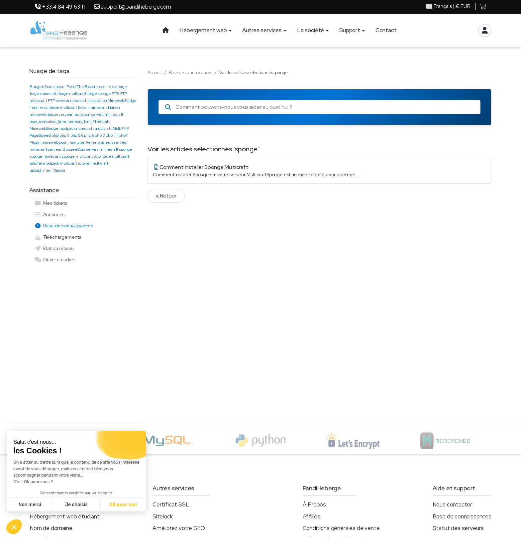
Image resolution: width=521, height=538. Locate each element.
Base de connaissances (64, 226)
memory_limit (79, 121)
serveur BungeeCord (66, 149)
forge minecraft (43, 93)
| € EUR (448, 6)
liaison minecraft (92, 107)
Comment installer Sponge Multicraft (319, 171)
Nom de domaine (51, 528)
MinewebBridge (44, 128)
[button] (14, 527)
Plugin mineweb (44, 142)
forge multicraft (72, 93)
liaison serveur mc (63, 114)
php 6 (89, 135)
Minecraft (101, 121)
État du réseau (54, 248)
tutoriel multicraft (93, 163)
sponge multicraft (77, 156)
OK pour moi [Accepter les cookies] (123, 504)
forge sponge (99, 93)
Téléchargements (58, 237)
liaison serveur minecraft (101, 114)
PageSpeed (40, 135)
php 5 (64, 135)
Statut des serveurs (458, 528)
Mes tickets (51, 203)
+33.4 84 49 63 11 (60, 6)
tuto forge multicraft (111, 156)
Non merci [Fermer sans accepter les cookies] (29, 504)
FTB (115, 93)
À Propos (314, 504)
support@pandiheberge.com (132, 6)
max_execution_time (48, 121)
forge (122, 86)
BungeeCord (41, 86)
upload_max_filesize (47, 170)
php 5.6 (76, 135)
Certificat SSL (171, 504)
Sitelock (163, 516)
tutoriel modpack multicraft (53, 163)
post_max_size (72, 142)
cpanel (59, 86)
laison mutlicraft (63, 107)
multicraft (103, 128)
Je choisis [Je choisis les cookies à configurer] (76, 504)
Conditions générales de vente (341, 528)
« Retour (166, 195)
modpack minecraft (76, 128)
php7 (123, 135)
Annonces (49, 214)
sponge (125, 149)
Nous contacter (452, 504)
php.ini (112, 135)
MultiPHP (121, 128)
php (55, 135)
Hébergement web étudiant (65, 516)
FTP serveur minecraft (67, 100)
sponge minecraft (45, 156)
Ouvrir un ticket (55, 260)
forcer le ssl (106, 86)
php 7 (100, 135)
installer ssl (39, 107)
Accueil (154, 72)
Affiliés (312, 516)
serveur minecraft (102, 149)
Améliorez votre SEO (179, 528)
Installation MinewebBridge (113, 100)
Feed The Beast (80, 86)
